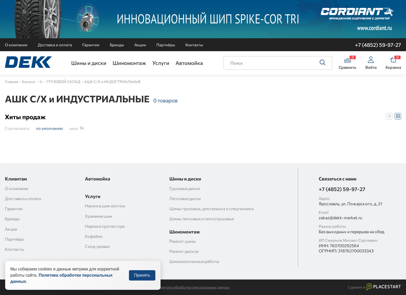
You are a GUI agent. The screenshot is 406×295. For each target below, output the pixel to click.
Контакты (194, 44)
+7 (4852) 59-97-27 (378, 45)
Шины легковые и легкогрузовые (201, 218)
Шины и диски (88, 63)
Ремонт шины (182, 241)
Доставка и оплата (55, 44)
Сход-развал (97, 246)
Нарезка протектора (105, 226)
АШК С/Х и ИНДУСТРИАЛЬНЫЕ (112, 81)
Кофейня (93, 236)
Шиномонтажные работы (194, 261)
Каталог (29, 81)
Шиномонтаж (129, 63)
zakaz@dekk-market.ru (340, 217)
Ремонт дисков (183, 251)
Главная (12, 81)
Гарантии (90, 44)
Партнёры (165, 44)
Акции (140, 44)
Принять (142, 278)
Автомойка (189, 63)
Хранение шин (98, 216)
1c (41, 81)
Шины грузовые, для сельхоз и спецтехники (211, 208)
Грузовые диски (184, 188)
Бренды (117, 44)
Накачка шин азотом (105, 205)
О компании (16, 44)
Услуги (160, 63)
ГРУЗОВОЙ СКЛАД (64, 81)
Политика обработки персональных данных (192, 287)
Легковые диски (185, 198)
